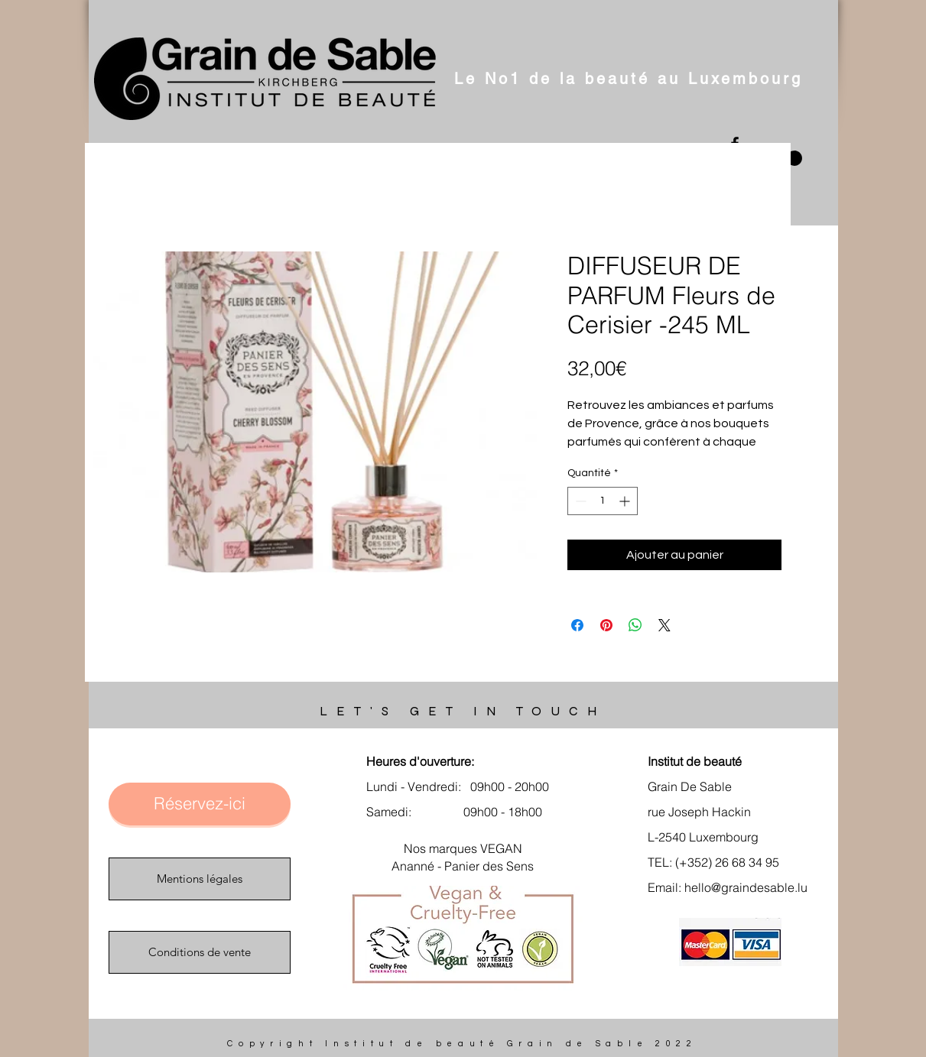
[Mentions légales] (200, 879)
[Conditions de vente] (200, 952)
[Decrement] (579, 501)
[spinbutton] (602, 501)
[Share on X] (664, 625)
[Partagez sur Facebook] (577, 625)
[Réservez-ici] (200, 804)
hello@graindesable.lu (745, 887)
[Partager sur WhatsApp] (635, 625)
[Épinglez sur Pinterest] (606, 625)
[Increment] (625, 501)
